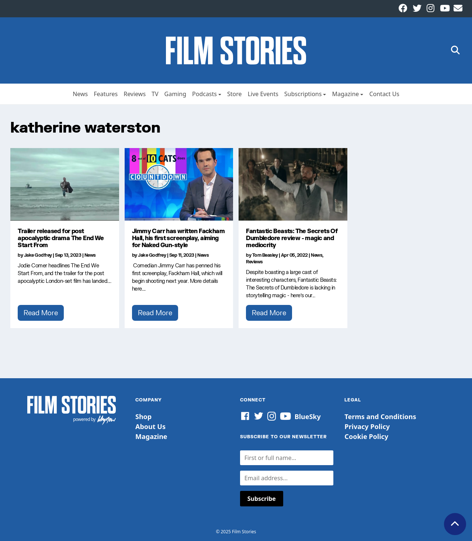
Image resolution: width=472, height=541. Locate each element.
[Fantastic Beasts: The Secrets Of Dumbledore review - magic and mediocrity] (293, 184)
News (80, 94)
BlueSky (308, 416)
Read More (41, 313)
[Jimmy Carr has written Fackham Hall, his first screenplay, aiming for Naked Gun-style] (179, 184)
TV (155, 94)
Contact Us (384, 94)
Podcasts (204, 94)
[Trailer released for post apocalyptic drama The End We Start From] (64, 184)
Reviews (135, 94)
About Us (150, 426)
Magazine (345, 94)
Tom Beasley (265, 255)
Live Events (263, 94)
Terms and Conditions (380, 416)
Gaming (175, 94)
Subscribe (261, 499)
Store (234, 94)
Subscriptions (303, 94)
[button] (455, 50)
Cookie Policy (366, 436)
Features (106, 94)
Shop (143, 416)
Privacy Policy (367, 426)
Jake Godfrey (38, 255)
